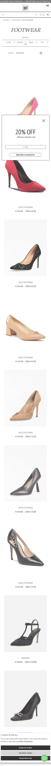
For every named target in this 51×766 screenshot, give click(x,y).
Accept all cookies (25, 748)
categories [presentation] (20, 42)
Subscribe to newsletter (25, 154)
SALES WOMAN (6, 20)
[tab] (8, 42)
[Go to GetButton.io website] (44, 763)
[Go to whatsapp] (44, 758)
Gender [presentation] (8, 42)
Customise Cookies (25, 753)
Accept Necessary (25, 758)
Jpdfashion (25, 8)
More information (26, 741)
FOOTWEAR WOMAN (16, 20)
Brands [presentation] (31, 42)
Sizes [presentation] (42, 42)
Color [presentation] (25, 44)
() (42, 14)
